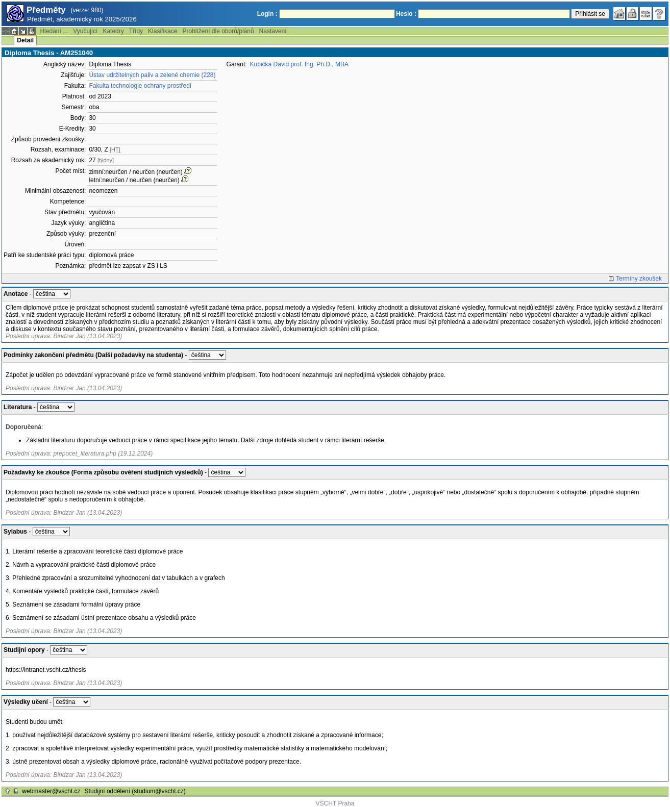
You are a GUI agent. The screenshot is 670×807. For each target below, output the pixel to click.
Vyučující (85, 31)
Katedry (113, 31)
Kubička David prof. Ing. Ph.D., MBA (299, 64)
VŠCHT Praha (335, 803)
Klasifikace (162, 31)
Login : (267, 13)
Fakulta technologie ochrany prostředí (140, 85)
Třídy (136, 31)
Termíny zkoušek (639, 278)
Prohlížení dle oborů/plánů (218, 31)
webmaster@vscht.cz (51, 791)
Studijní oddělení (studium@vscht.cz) (135, 791)
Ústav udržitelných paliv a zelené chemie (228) (152, 75)
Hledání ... (54, 31)
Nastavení (273, 31)
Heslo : (406, 13)
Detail (25, 40)
